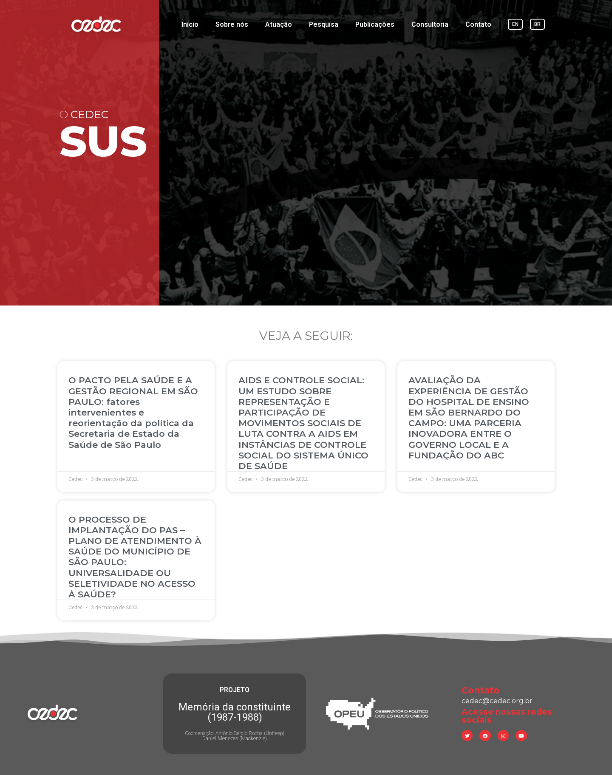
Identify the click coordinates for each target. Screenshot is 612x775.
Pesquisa (323, 24)
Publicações (374, 24)
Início (189, 24)
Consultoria (429, 24)
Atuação (278, 24)
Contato (478, 24)
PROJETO (234, 690)
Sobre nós (231, 24)
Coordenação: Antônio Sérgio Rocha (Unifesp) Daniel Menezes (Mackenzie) (234, 735)
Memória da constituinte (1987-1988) (234, 712)
